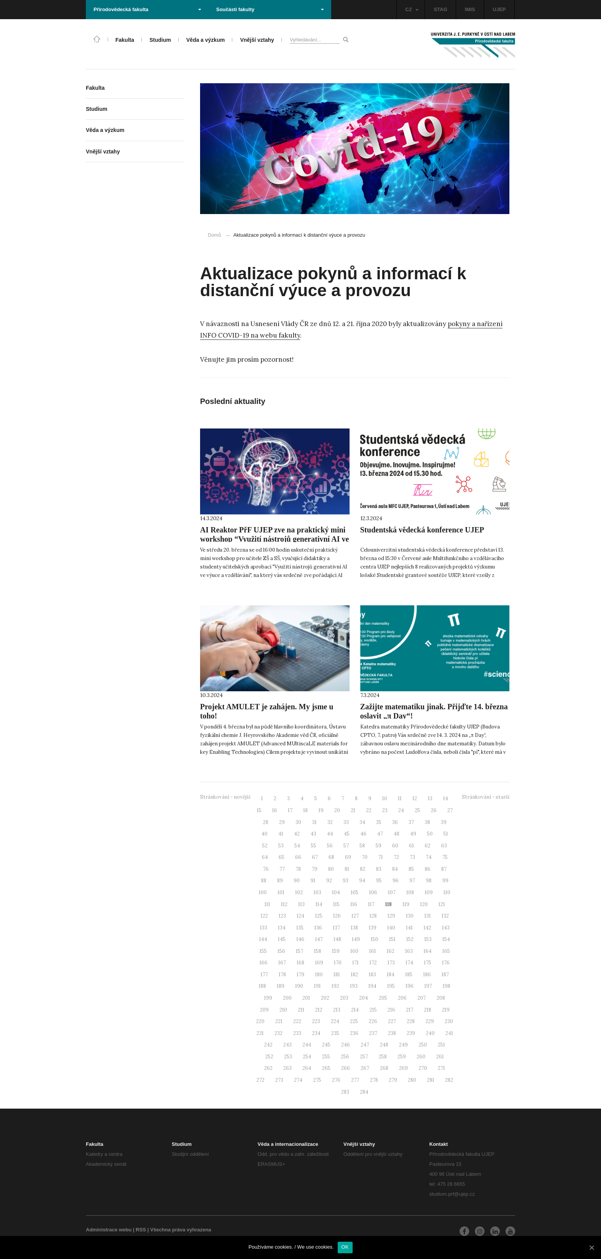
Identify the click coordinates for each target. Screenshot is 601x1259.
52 (265, 845)
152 (410, 939)
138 (354, 927)
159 (336, 951)
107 (392, 892)
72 (396, 857)
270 (423, 1068)
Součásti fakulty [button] (270, 9)
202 (325, 998)
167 (282, 962)
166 (263, 962)
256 (345, 1056)
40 (264, 834)
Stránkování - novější (225, 797)
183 (372, 974)
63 (444, 845)
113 (301, 904)
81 (347, 869)
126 (337, 916)
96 (395, 880)
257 (364, 1056)
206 (402, 998)
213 (336, 1010)
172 (373, 962)
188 (262, 986)
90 (297, 880)
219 (446, 1010)
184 (390, 974)
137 (336, 927)
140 (391, 927)
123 (282, 916)
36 (395, 822)
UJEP (499, 9)
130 (410, 916)
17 (290, 810)
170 (338, 962)
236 (354, 1033)
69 (348, 857)
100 (263, 892)
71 (380, 857)
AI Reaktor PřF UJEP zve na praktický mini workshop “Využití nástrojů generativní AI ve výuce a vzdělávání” (274, 539)
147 (319, 939)
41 (280, 834)
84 (395, 869)
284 (364, 1092)
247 (365, 1044)
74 (429, 857)
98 (429, 880)
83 (378, 869)
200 (287, 998)
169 (319, 962)
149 (356, 939)
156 (281, 951)
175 (427, 962)
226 (373, 1021)
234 (316, 1033)
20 (337, 810)
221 (278, 1021)
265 (326, 1068)
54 (297, 845)
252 (269, 1056)
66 (298, 857)
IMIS (470, 9)
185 (408, 974)
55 (313, 845)
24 (401, 810)
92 (329, 880)
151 (392, 939)
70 (365, 857)
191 (317, 986)
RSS (141, 1230)
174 (409, 962)
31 (314, 822)
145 (282, 939)
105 (354, 892)
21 (353, 810)
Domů (214, 235)
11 (400, 798)
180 (319, 974)
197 (428, 986)
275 (317, 1080)
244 (306, 1044)
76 (266, 869)
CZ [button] (411, 9)
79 (314, 869)
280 (412, 1080)
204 (363, 998)
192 (335, 986)
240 (430, 1033)
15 (259, 810)
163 (409, 951)
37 (411, 822)
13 (430, 798)
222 (297, 1021)
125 (318, 916)
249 (403, 1044)
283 (345, 1092)
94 (362, 880)
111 (267, 904)
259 (401, 1056)
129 (391, 916)
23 (385, 810)
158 (317, 951)
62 (427, 845)
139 (372, 927)
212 (318, 1010)
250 (423, 1044)
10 (384, 798)
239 (411, 1033)
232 (278, 1033)
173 (391, 962)
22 (368, 810)
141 (409, 927)
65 (281, 857)
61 (411, 845)
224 (335, 1021)
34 (362, 822)
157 (299, 951)
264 (306, 1068)
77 (282, 869)
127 (355, 916)
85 (411, 869)
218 (427, 1010)
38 (427, 822)
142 (427, 927)
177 (264, 974)
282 (449, 1080)
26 (434, 810)
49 (413, 834)
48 (396, 834)
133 (263, 927)
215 (373, 1010)
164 (428, 951)
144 (263, 939)
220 (260, 1021)
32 (330, 822)
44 (330, 834)
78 (298, 869)
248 (384, 1044)
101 (281, 892)
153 (428, 939)
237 (373, 1033)
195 (391, 986)
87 (444, 869)
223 (316, 1021)
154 (446, 939)
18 (305, 810)
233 (297, 1033)
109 (429, 892)
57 (346, 845)
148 (337, 939)
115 (336, 904)
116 (353, 904)
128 (373, 916)
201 (306, 998)
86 (427, 869)
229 (429, 1021)
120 (424, 904)
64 (265, 857)
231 (260, 1033)
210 (283, 1010)
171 (355, 962)
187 (445, 974)
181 (336, 974)
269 (403, 1068)
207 (421, 998)
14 (445, 798)
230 (449, 1021)
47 (380, 834)
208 (441, 998)
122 (264, 916)
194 (372, 986)
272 (260, 1080)
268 (384, 1068)
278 (374, 1080)
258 (383, 1056)
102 (299, 892)
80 (331, 869)
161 (372, 951)
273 (279, 1080)
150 (374, 939)
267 (365, 1068)
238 (392, 1033)
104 (336, 892)
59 (378, 845)
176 (446, 962)
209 (264, 1010)
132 (445, 916)
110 (446, 892)
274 (298, 1080)
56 (330, 845)
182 (354, 974)
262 (268, 1068)
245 (326, 1044)
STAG (440, 9)
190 (299, 986)
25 (417, 810)
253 (288, 1056)
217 (409, 1010)
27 (450, 810)
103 (317, 892)
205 (383, 998)
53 (281, 845)
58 (362, 845)
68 (331, 857)
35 (378, 822)
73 (412, 857)
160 (354, 951)
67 (315, 857)
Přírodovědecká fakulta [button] (147, 9)
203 (344, 998)
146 (300, 939)
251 (441, 1044)
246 (345, 1044)
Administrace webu (108, 1230)
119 (405, 904)
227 (392, 1021)
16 (274, 810)
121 (441, 904)
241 (449, 1033)
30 (298, 822)
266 (345, 1068)
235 (335, 1033)
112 (284, 904)
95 (379, 880)
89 (280, 880)
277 (355, 1080)
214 (355, 1010)
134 (282, 927)
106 (373, 892)
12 (414, 798)
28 (265, 822)
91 (312, 880)
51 (445, 834)
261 (440, 1056)
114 (318, 904)
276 (336, 1080)
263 (287, 1068)
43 (313, 834)
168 (300, 962)
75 (445, 857)
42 (297, 834)
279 (393, 1080)
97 (412, 880)
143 (446, 927)
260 (421, 1056)
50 (430, 834)
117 (371, 904)
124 (300, 916)
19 (321, 810)
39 (444, 822)
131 (427, 916)
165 (446, 951)
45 (347, 834)
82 (362, 869)
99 (445, 880)
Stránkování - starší (485, 797)
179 (300, 974)
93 (345, 880)
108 (410, 892)
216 (391, 1010)
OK (345, 1247)
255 (326, 1056)
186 (427, 974)
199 (268, 998)
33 (346, 822)
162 (390, 951)
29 (282, 822)
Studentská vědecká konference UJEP (422, 530)
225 (354, 1021)
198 (446, 986)
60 (395, 845)
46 (363, 834)
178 (282, 974)
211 (301, 1010)
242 (268, 1044)
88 (263, 880)
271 (441, 1068)
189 (280, 986)
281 (430, 1080)
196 (410, 986)
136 (318, 927)
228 (411, 1021)
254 (307, 1056)
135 (300, 927)
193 (354, 986)
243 (287, 1044)
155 (263, 951)
